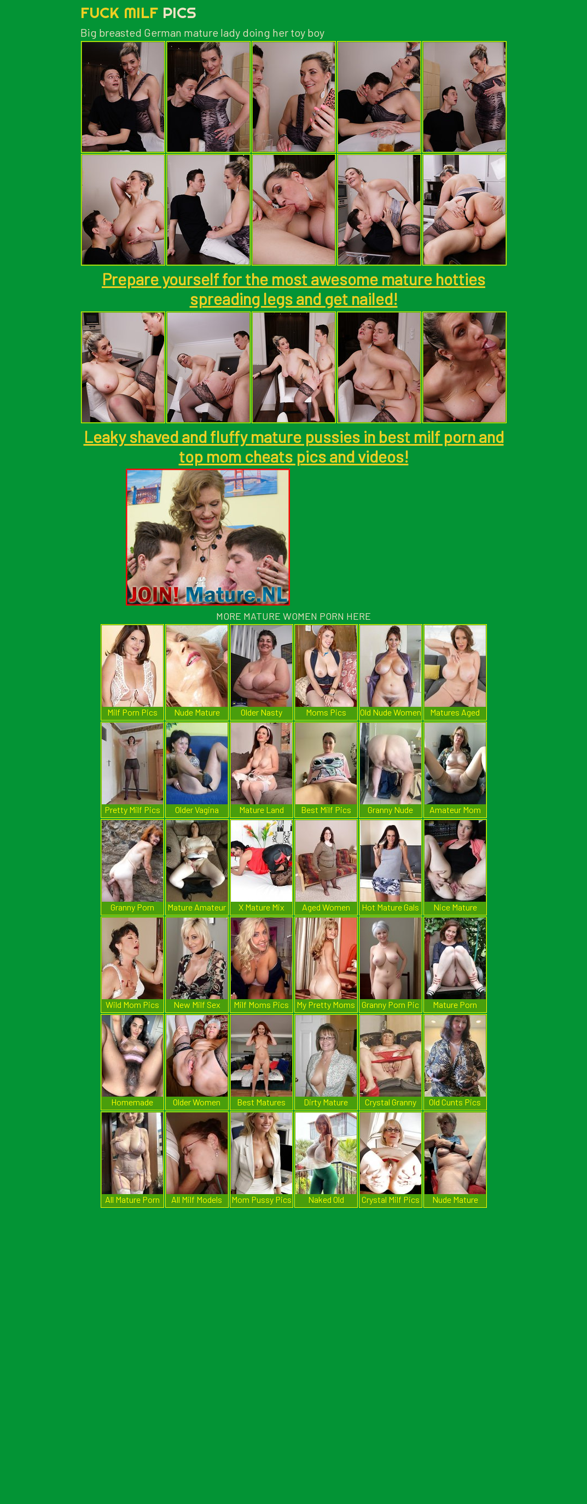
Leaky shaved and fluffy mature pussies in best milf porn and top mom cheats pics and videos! (294, 446)
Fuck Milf (138, 12)
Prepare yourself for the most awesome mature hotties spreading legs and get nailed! (293, 288)
